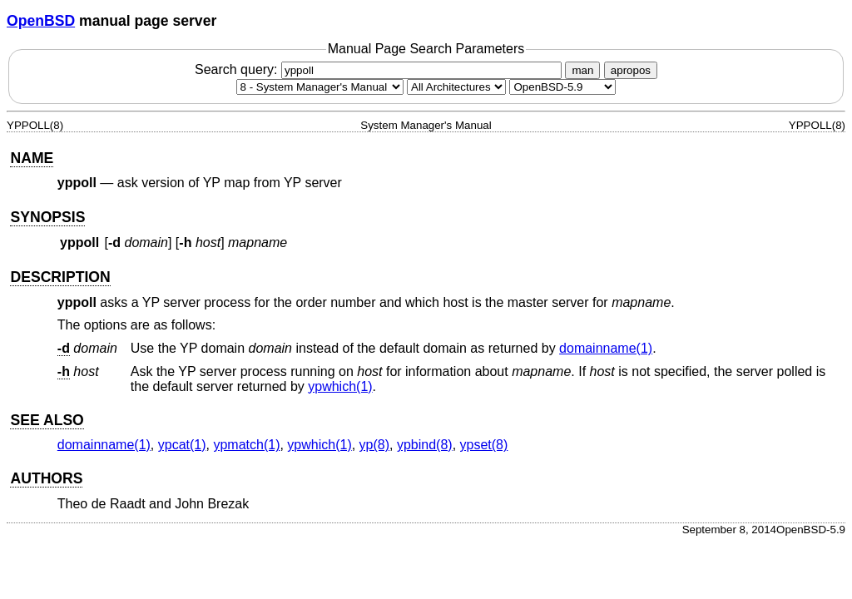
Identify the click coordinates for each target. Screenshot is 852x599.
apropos (631, 70)
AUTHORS (46, 478)
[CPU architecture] (456, 87)
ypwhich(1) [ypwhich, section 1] (340, 386)
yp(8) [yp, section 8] (374, 445)
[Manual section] (320, 87)
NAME (31, 158)
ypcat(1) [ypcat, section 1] (182, 445)
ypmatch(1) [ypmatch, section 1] (246, 445)
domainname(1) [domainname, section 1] (605, 348)
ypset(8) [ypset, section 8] (484, 445)
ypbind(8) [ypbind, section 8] (425, 445)
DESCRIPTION (60, 277)
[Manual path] (562, 87)
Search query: (380, 69)
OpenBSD (41, 20)
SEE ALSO (46, 420)
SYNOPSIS (47, 217)
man (582, 70)
